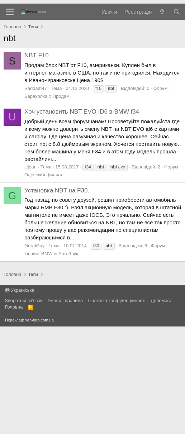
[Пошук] (177, 119)
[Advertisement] (92, 57)
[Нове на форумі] (162, 119)
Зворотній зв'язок (23, 408)
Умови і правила (65, 408)
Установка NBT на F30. (56, 298)
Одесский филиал (43, 282)
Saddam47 (35, 196)
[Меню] (9, 119)
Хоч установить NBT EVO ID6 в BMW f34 (81, 219)
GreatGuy (34, 353)
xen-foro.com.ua (39, 427)
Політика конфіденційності (117, 408)
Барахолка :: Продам (47, 203)
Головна (14, 414)
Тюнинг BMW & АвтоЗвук (51, 361)
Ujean (30, 274)
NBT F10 (36, 162)
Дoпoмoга (161, 408)
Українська (19, 397)
